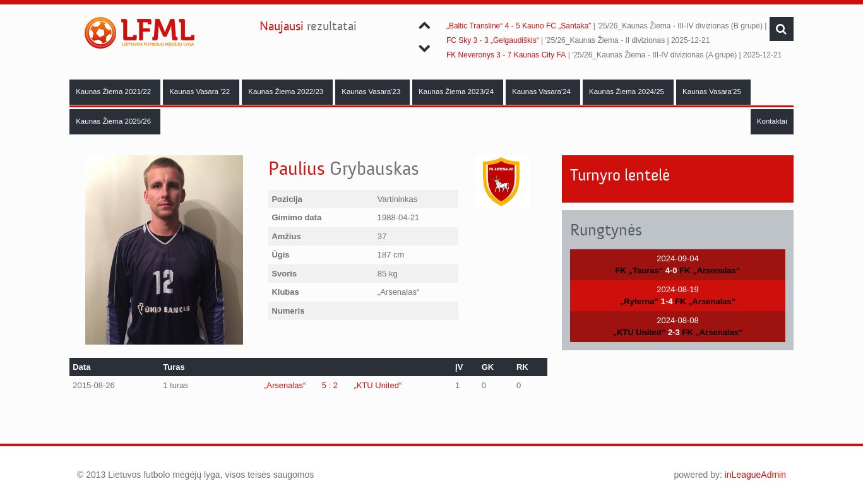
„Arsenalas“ (285, 385)
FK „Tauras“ (640, 270)
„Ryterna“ (639, 301)
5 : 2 (330, 385)
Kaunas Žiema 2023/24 (457, 91)
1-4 (667, 301)
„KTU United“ (378, 385)
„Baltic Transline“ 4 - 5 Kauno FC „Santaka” (518, 25)
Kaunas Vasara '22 (200, 91)
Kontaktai (772, 121)
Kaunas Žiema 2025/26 (114, 121)
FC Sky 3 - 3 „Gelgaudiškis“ (492, 40)
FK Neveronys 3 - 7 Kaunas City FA (506, 54)
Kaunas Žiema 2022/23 (286, 91)
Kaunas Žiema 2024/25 (627, 91)
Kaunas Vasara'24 (542, 91)
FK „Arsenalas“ (709, 270)
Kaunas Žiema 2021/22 (114, 91)
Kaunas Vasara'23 (372, 91)
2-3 (674, 332)
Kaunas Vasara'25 (712, 91)
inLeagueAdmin (755, 475)
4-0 (671, 270)
